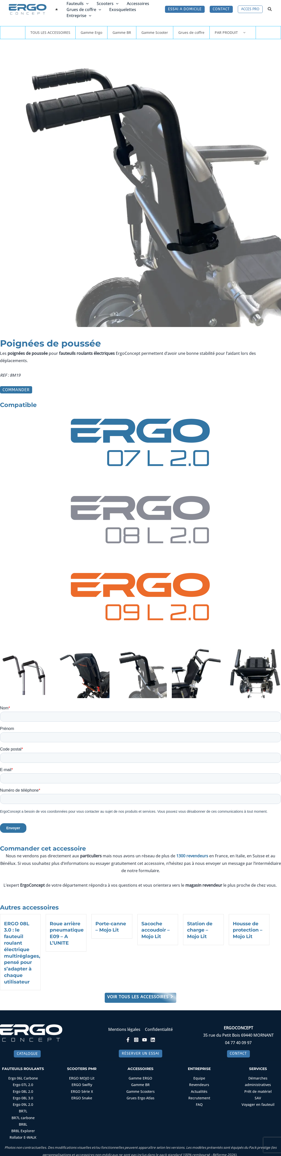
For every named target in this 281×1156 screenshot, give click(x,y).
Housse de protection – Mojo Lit (247, 930)
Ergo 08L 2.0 (23, 1089)
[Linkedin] (152, 1038)
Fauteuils (78, 4)
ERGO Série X (82, 1089)
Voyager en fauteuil (258, 1102)
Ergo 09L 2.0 (23, 1102)
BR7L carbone (23, 1115)
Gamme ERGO (140, 1076)
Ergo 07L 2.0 (23, 1083)
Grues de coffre (84, 10)
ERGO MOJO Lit (81, 1076)
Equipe (199, 1076)
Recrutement (199, 1096)
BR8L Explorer (23, 1128)
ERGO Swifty (82, 1083)
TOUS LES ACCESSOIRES (50, 32)
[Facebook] (128, 1038)
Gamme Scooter (154, 32)
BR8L (23, 1122)
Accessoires (137, 3)
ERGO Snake (81, 1096)
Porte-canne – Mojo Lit (110, 927)
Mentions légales (124, 1027)
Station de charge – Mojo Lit (199, 930)
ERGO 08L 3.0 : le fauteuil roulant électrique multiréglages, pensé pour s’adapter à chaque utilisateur (22, 952)
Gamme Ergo (91, 32)
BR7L (23, 1109)
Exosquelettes (122, 9)
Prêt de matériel (258, 1089)
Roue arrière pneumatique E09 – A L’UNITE (67, 933)
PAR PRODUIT (233, 32)
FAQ (199, 1102)
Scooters (107, 4)
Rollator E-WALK (23, 1135)
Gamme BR (122, 32)
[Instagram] (136, 1038)
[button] (86, 4)
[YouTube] (144, 1038)
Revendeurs (199, 1083)
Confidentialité (159, 1027)
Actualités (199, 1089)
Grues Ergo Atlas (140, 1096)
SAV (258, 1096)
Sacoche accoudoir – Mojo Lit (155, 930)
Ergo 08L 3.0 (23, 1096)
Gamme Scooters (140, 1089)
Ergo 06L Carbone (23, 1076)
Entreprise (79, 16)
